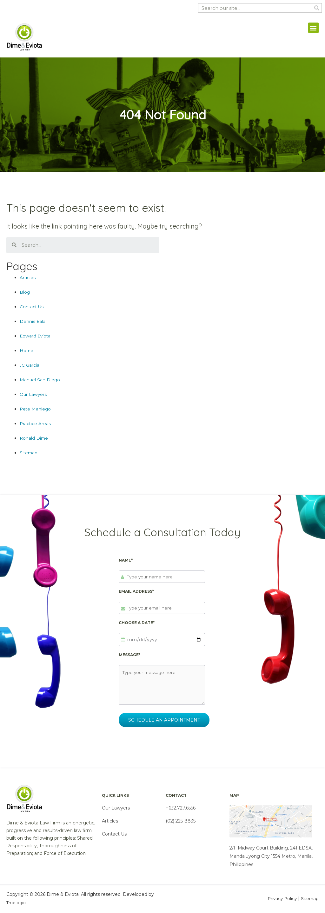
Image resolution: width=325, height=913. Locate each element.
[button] (313, 28)
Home (27, 350)
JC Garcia (30, 365)
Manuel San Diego (40, 380)
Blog (25, 292)
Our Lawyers (34, 394)
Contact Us (32, 307)
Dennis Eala (33, 321)
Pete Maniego (36, 409)
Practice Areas (35, 423)
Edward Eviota (36, 336)
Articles (28, 277)
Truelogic (16, 904)
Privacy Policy (280, 900)
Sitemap (29, 453)
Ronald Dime (34, 438)
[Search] (317, 7)
